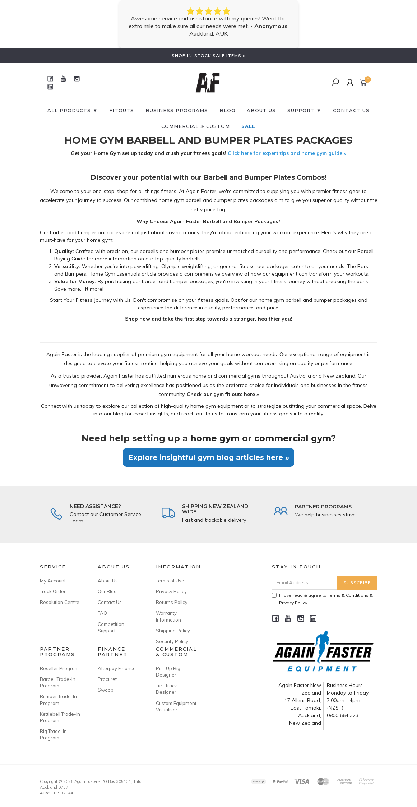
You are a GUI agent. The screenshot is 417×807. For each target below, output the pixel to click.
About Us (261, 110)
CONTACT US (351, 110)
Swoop (105, 690)
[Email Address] (304, 583)
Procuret (107, 679)
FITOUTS (121, 110)
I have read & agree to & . (322, 598)
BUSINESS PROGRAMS (176, 110)
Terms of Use (170, 581)
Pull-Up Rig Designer (168, 671)
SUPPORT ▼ (304, 110)
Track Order (53, 591)
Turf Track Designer (166, 689)
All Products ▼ (72, 110)
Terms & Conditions (348, 595)
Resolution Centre (59, 602)
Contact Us (110, 602)
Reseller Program (59, 668)
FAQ (102, 613)
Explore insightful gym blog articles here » (208, 457)
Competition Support (111, 627)
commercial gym (292, 438)
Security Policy (172, 641)
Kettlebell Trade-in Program (60, 717)
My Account (53, 581)
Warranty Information (168, 616)
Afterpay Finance (117, 668)
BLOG (227, 110)
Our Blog (107, 591)
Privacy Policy (171, 591)
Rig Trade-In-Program (54, 734)
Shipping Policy (173, 630)
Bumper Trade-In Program (58, 699)
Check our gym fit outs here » (223, 394)
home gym (215, 438)
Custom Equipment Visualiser (176, 706)
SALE (248, 126)
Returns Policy (171, 602)
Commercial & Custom (195, 126)
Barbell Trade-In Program (57, 682)
